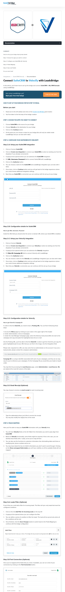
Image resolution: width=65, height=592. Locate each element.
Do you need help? (8, 71)
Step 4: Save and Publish (9, 68)
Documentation (10, 43)
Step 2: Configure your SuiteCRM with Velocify (15, 61)
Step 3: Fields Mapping (9, 64)
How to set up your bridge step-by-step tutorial (15, 54)
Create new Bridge (38, 112)
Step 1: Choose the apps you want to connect (15, 58)
